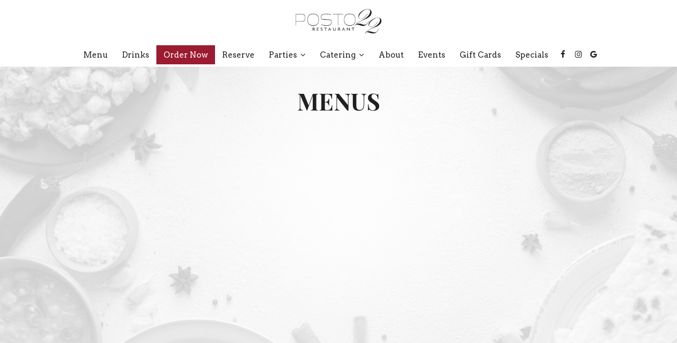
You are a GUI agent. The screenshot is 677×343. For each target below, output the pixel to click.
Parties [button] (287, 55)
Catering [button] (342, 55)
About (391, 55)
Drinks (135, 55)
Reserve (238, 55)
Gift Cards (480, 55)
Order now (186, 55)
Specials (531, 55)
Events (431, 55)
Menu (95, 55)
